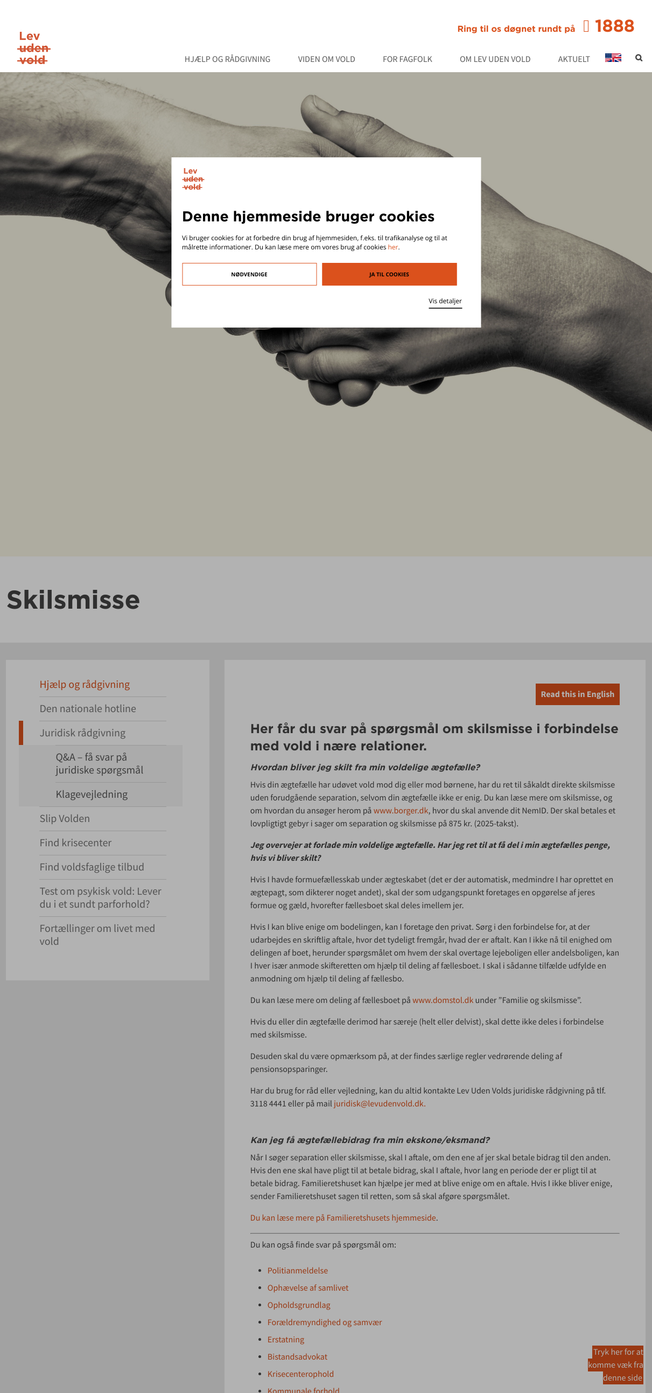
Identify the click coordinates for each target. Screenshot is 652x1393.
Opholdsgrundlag (299, 1305)
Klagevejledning (91, 794)
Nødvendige (249, 274)
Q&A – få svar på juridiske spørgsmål (99, 763)
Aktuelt (574, 60)
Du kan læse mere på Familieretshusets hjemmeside (343, 1218)
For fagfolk (407, 60)
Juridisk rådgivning (82, 733)
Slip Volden (64, 818)
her (393, 247)
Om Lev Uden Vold (495, 60)
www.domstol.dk (442, 1000)
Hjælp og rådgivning (228, 60)
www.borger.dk (401, 810)
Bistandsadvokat (297, 1357)
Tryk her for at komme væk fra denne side (615, 1365)
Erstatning (286, 1339)
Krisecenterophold (301, 1374)
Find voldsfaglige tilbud (91, 867)
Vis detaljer (445, 300)
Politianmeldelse (298, 1270)
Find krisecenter (75, 842)
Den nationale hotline (87, 708)
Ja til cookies (389, 274)
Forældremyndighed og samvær (325, 1322)
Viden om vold (326, 60)
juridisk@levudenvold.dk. (380, 1103)
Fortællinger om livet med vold (97, 935)
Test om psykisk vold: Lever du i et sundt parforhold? (100, 897)
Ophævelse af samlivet (308, 1288)
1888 (546, 26)
